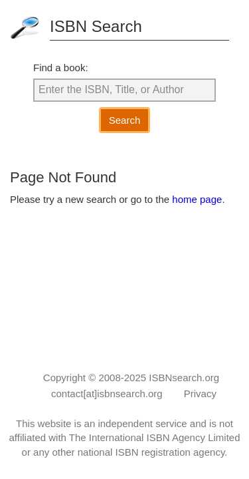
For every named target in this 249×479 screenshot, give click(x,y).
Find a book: (60, 67)
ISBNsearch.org (184, 377)
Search (125, 120)
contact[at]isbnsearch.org (107, 393)
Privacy (200, 393)
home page (197, 199)
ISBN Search (96, 26)
